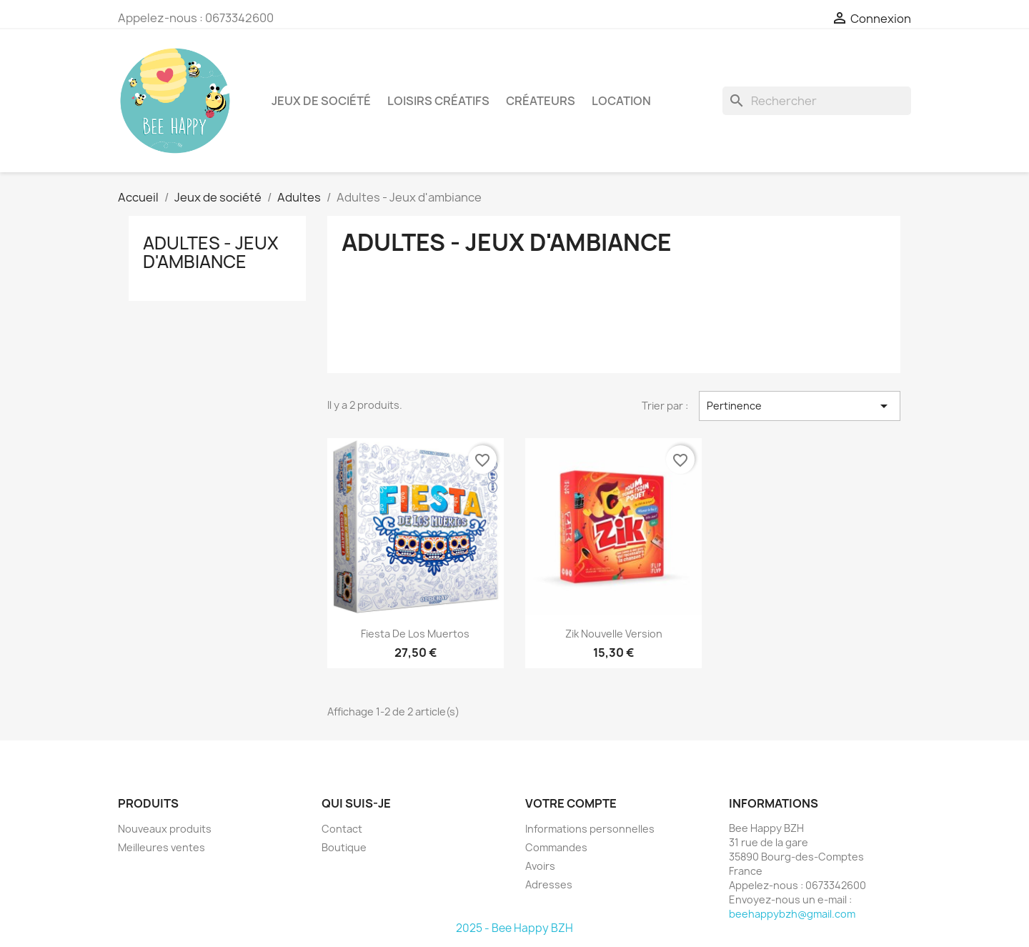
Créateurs (540, 101)
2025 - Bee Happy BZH (514, 928)
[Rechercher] (816, 100)
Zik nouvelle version (613, 633)
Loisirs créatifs (438, 101)
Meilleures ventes (161, 847)
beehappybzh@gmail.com (792, 914)
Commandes (556, 847)
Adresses (548, 884)
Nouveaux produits (165, 829)
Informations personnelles (590, 829)
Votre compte (571, 803)
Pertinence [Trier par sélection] (800, 406)
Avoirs (540, 866)
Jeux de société (321, 101)
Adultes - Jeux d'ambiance (211, 252)
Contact (342, 829)
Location (621, 101)
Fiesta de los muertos (415, 633)
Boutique (344, 847)
